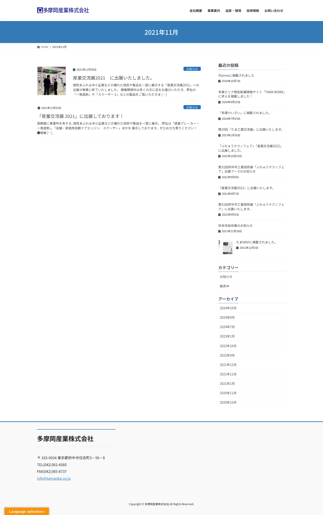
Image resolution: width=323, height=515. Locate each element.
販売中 (224, 286)
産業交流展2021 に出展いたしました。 (114, 77)
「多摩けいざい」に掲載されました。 (245, 112)
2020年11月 (228, 393)
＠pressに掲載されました (236, 75)
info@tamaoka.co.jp (54, 478)
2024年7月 (227, 327)
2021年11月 (228, 374)
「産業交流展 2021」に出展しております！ (80, 116)
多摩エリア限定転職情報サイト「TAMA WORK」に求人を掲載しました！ (251, 94)
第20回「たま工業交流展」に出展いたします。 (251, 129)
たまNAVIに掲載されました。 (256, 242)
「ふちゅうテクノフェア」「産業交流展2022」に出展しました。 (250, 148)
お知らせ (192, 69)
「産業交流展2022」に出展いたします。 (247, 188)
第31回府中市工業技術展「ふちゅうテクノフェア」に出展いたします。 (251, 206)
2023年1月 (227, 336)
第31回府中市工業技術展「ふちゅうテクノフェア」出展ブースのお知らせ (251, 169)
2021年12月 (228, 364)
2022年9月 (227, 355)
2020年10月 (228, 402)
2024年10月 (228, 308)
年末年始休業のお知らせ (235, 225)
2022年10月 (228, 346)
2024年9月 (227, 317)
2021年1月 (227, 383)
